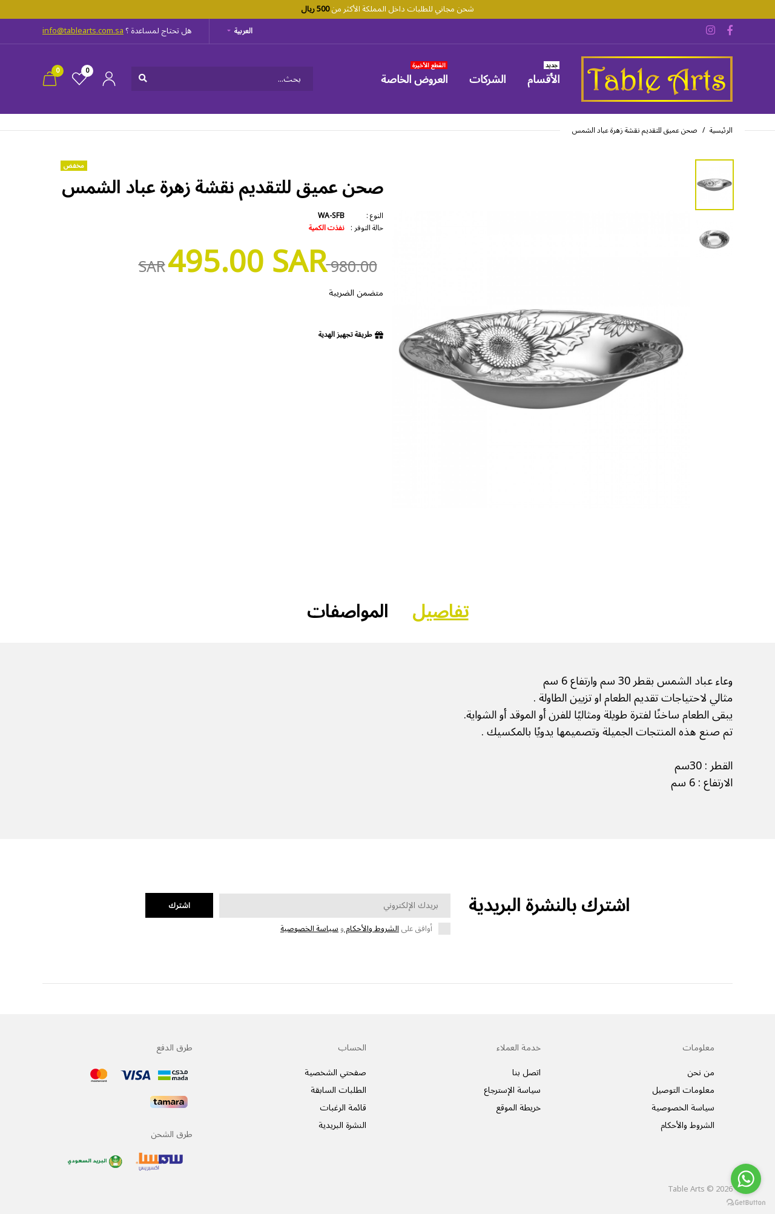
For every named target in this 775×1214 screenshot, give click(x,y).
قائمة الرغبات (343, 1107)
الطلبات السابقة (338, 1090)
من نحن (700, 1072)
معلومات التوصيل (683, 1090)
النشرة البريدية (342, 1125)
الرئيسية (721, 130)
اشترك (179, 905)
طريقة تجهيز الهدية (345, 334)
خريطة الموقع (518, 1107)
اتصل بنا (526, 1072)
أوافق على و (356, 929)
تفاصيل (440, 611)
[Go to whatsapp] (746, 1179)
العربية (243, 31)
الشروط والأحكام (371, 928)
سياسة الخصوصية (309, 928)
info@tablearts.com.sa (83, 30)
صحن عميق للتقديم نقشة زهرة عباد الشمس (635, 130)
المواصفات (347, 611)
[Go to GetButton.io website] (746, 1202)
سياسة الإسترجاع (512, 1090)
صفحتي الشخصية (335, 1072)
